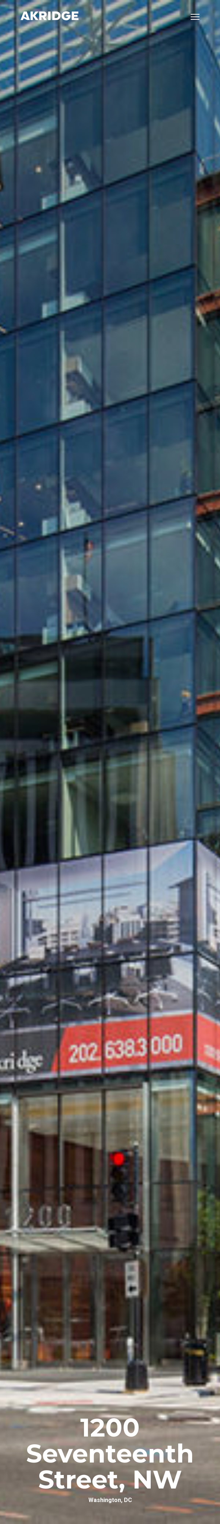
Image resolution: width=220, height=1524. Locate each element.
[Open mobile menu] (195, 17)
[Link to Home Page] (49, 16)
